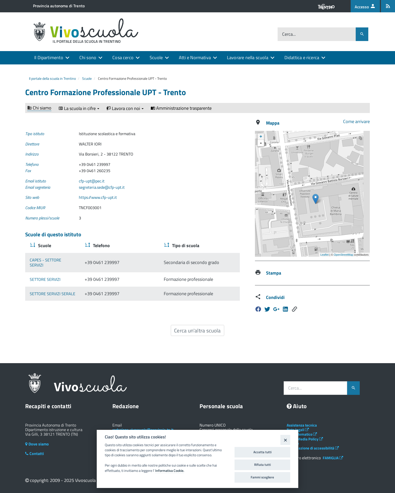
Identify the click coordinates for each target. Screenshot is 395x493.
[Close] (285, 440)
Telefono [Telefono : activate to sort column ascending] (118, 245)
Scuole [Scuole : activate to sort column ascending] (44, 245)
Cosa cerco (123, 57)
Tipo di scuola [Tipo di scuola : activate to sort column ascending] (179, 245)
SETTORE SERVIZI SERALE (52, 288)
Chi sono (87, 57)
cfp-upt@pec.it (92, 181)
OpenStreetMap (343, 254)
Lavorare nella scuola (247, 57)
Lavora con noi (125, 108)
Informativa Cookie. (169, 470)
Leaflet (324, 254)
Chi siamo (39, 108)
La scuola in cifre (78, 108)
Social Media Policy (305, 439)
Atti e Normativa (195, 57)
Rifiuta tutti (262, 464)
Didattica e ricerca (301, 57)
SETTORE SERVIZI (45, 274)
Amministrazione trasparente (181, 108)
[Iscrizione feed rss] (388, 6)
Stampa (273, 273)
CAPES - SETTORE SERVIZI (53, 260)
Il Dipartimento (48, 57)
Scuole (156, 57)
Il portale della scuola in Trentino (52, 78)
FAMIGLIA (333, 458)
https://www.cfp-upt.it (98, 197)
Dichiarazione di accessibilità (313, 448)
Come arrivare (356, 121)
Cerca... (289, 34)
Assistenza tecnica (302, 425)
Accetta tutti (262, 451)
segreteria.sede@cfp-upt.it (102, 187)
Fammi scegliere (262, 477)
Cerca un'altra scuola (197, 330)
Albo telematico (302, 434)
